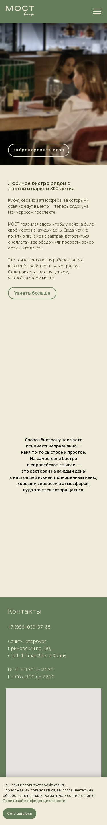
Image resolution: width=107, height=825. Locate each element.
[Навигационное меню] (97, 11)
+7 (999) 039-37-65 (29, 627)
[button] (38, 150)
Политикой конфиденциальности (34, 801)
